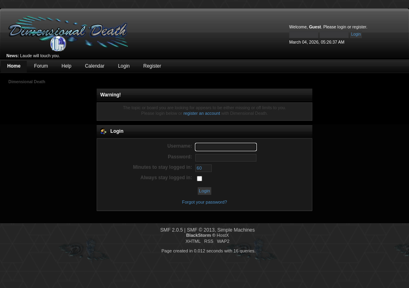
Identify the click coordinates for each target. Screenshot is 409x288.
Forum (41, 66)
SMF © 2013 (200, 230)
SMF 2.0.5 (171, 230)
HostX (223, 235)
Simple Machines (236, 230)
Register (152, 66)
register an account (201, 113)
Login (123, 66)
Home (13, 66)
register (359, 26)
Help (66, 66)
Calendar (95, 66)
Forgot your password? (204, 202)
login (342, 26)
